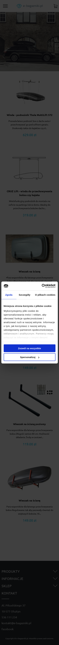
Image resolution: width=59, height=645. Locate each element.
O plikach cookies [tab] (45, 294)
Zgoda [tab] (8, 294)
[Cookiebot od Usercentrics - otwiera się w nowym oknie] (42, 286)
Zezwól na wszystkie (29, 348)
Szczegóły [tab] (24, 294)
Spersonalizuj (29, 357)
